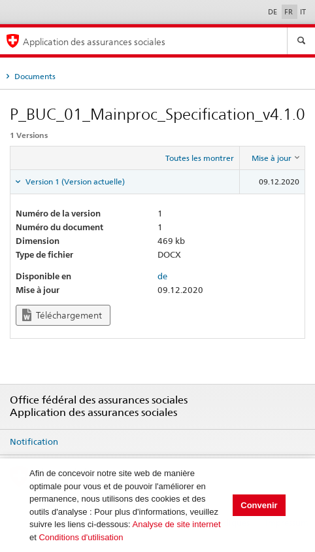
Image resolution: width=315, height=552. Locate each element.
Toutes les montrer (199, 158)
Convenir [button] (258, 505)
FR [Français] (289, 11)
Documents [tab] (34, 76)
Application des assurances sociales (94, 41)
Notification (34, 441)
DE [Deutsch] (273, 11)
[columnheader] (272, 158)
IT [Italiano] (303, 11)
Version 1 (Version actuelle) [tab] (74, 181)
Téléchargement (62, 315)
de (162, 276)
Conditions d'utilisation (81, 537)
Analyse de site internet (177, 524)
